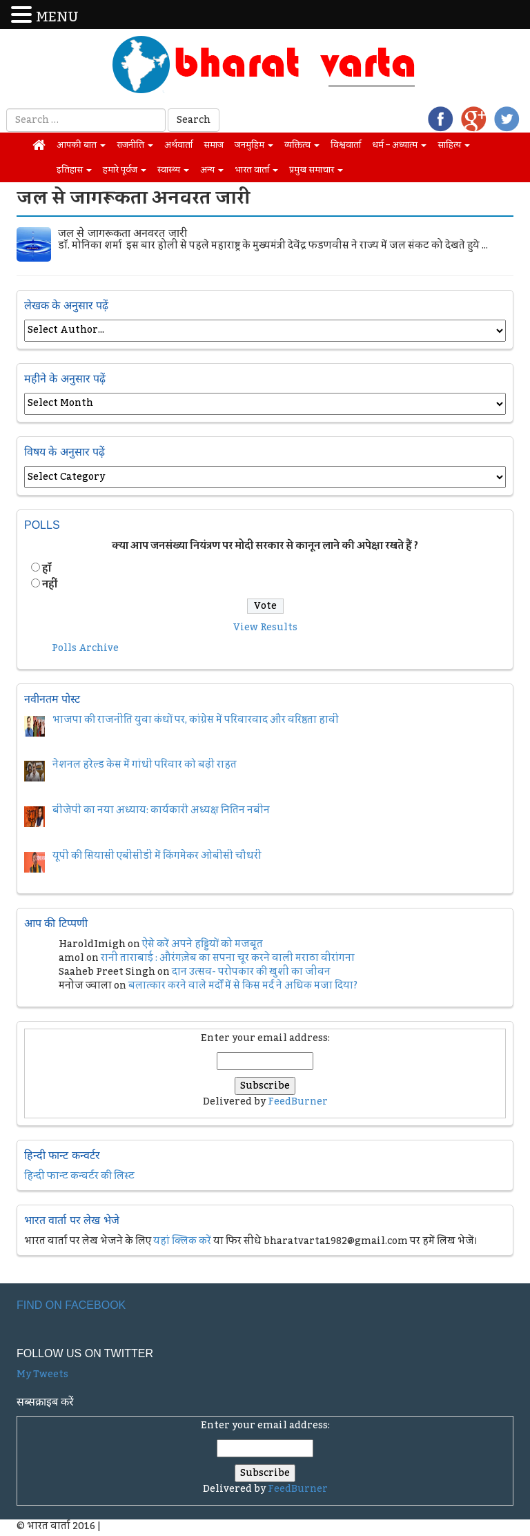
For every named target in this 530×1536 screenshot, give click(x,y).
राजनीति (135, 145)
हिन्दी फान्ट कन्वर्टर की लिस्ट (79, 1176)
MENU (57, 18)
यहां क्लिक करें (182, 1241)
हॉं (46, 569)
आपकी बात (81, 145)
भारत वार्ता (256, 170)
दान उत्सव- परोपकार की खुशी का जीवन (251, 972)
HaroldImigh (92, 944)
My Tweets (42, 1374)
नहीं (49, 584)
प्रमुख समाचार (316, 170)
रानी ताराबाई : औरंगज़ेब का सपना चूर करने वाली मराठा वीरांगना (228, 958)
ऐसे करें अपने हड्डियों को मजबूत (202, 944)
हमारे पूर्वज (124, 170)
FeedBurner (298, 1101)
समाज (214, 145)
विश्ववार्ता (346, 145)
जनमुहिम (254, 145)
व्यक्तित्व (302, 145)
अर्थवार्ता (178, 145)
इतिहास (74, 170)
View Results (265, 627)
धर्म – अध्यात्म (399, 145)
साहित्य (454, 145)
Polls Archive (85, 648)
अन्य (212, 170)
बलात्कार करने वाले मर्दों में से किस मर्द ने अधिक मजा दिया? (242, 985)
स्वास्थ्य (173, 170)
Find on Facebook (71, 1305)
